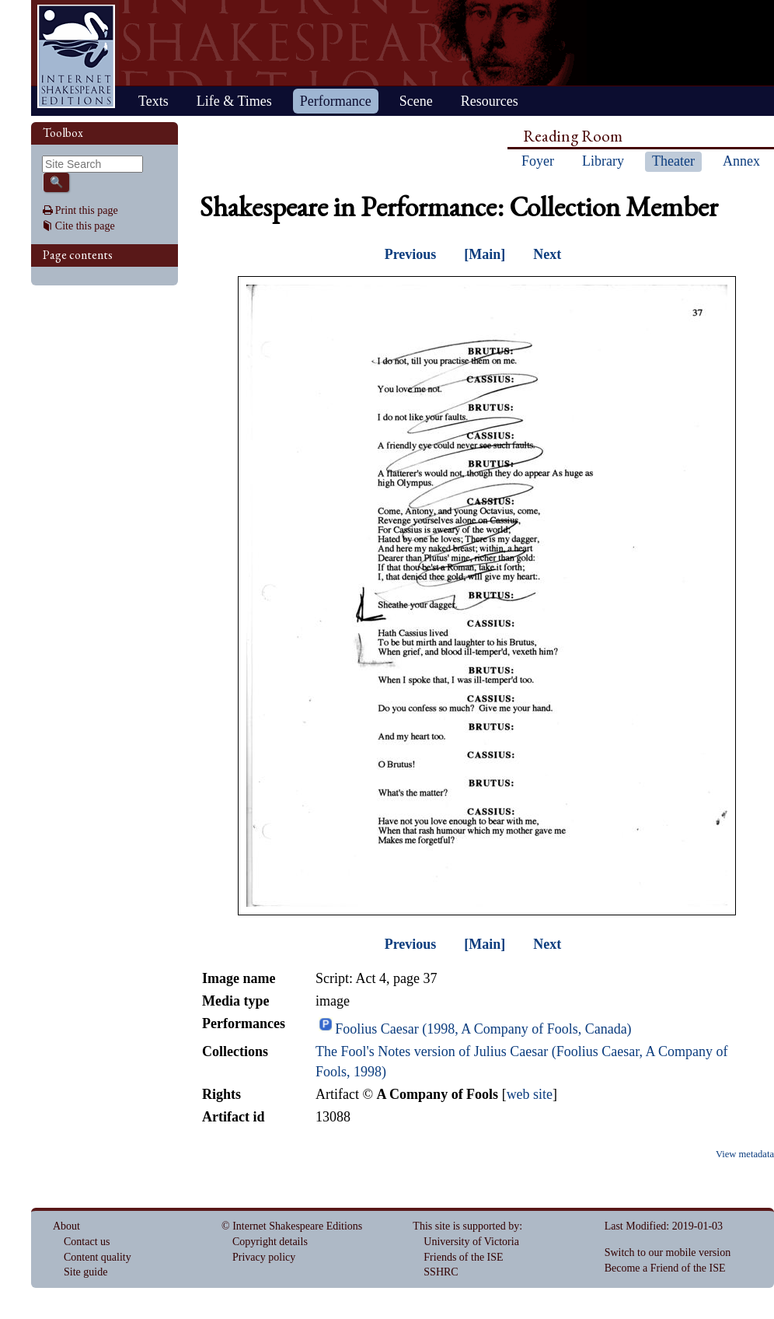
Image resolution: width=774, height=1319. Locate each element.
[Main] (484, 254)
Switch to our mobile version (668, 1252)
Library (603, 161)
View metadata (745, 1154)
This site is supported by (466, 1226)
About (66, 1226)
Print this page (86, 210)
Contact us (87, 1241)
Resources (489, 101)
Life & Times (234, 101)
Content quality (97, 1257)
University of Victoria (471, 1241)
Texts (153, 101)
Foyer (537, 161)
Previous (411, 254)
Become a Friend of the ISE (665, 1268)
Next (547, 254)
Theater (673, 161)
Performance (335, 101)
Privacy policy (263, 1257)
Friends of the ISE (463, 1257)
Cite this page (85, 226)
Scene (416, 101)
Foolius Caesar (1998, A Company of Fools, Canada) (483, 1029)
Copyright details (270, 1241)
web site (530, 1094)
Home (76, 56)
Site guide (85, 1272)
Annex (741, 161)
